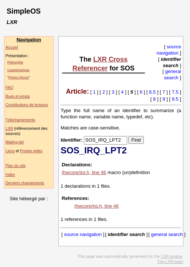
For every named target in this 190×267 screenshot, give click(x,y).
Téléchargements (20, 120)
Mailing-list (15, 142)
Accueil (12, 47)
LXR (9, 128)
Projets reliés (31, 151)
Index (10, 175)
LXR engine (171, 256)
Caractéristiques (18, 70)
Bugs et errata (18, 96)
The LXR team (170, 261)
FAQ (9, 88)
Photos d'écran (19, 77)
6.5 (152, 92)
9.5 (175, 99)
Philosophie (15, 62)
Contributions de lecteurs (27, 105)
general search (172, 74)
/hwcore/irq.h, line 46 (84, 172)
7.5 (175, 92)
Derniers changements (25, 183)
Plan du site (16, 166)
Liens (10, 151)
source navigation (168, 50)
